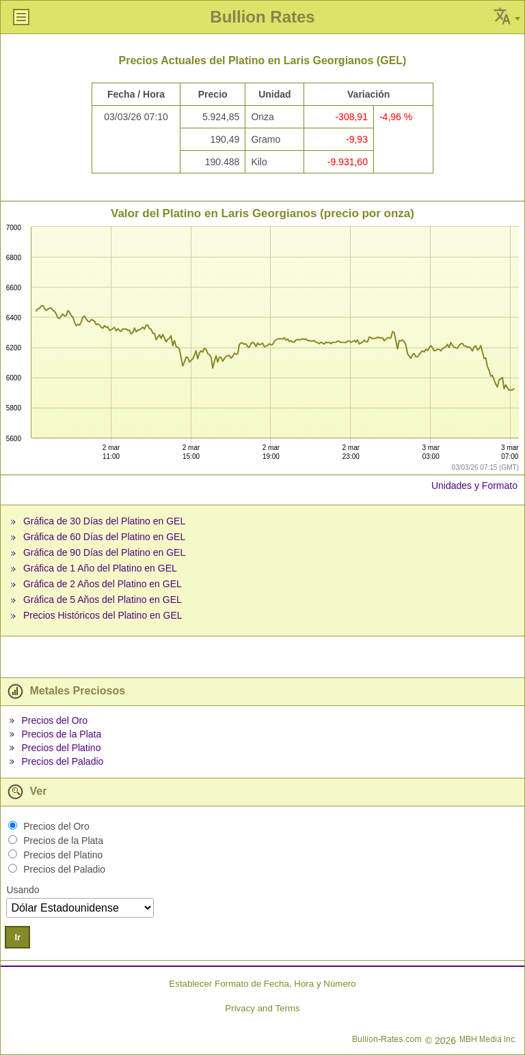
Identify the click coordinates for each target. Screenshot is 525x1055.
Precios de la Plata (61, 734)
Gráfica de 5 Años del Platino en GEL (102, 599)
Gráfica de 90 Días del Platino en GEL (104, 552)
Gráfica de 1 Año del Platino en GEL (100, 568)
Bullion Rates (262, 17)
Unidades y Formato (474, 485)
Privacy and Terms (262, 1008)
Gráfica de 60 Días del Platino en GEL (104, 536)
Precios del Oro (54, 720)
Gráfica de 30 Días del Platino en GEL (104, 521)
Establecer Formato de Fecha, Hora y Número (262, 984)
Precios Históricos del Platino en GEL (103, 615)
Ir (17, 937)
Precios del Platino (60, 747)
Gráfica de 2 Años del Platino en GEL (102, 583)
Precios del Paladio (62, 761)
